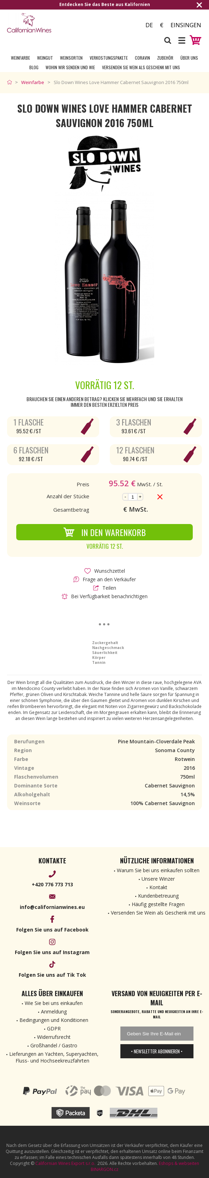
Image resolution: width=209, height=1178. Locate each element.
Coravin (142, 58)
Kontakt (158, 887)
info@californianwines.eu (52, 907)
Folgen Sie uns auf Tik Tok (52, 974)
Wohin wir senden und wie (70, 67)
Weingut (45, 58)
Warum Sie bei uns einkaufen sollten (158, 870)
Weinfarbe (20, 58)
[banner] (46, 22)
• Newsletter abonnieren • (157, 1051)
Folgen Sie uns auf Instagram (52, 952)
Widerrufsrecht (54, 1037)
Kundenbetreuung (158, 895)
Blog (33, 67)
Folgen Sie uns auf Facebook (52, 929)
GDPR (54, 1028)
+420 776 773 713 (52, 884)
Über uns (189, 58)
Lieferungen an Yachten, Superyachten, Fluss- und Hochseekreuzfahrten (53, 1057)
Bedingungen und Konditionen (53, 1020)
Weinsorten (71, 58)
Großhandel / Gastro (53, 1045)
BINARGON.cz (104, 1169)
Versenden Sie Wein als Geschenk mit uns (141, 67)
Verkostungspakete (109, 58)
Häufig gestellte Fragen (158, 904)
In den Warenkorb (104, 532)
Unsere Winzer (158, 878)
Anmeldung (54, 1011)
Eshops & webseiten (179, 1163)
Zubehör (165, 58)
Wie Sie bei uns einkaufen (54, 1003)
